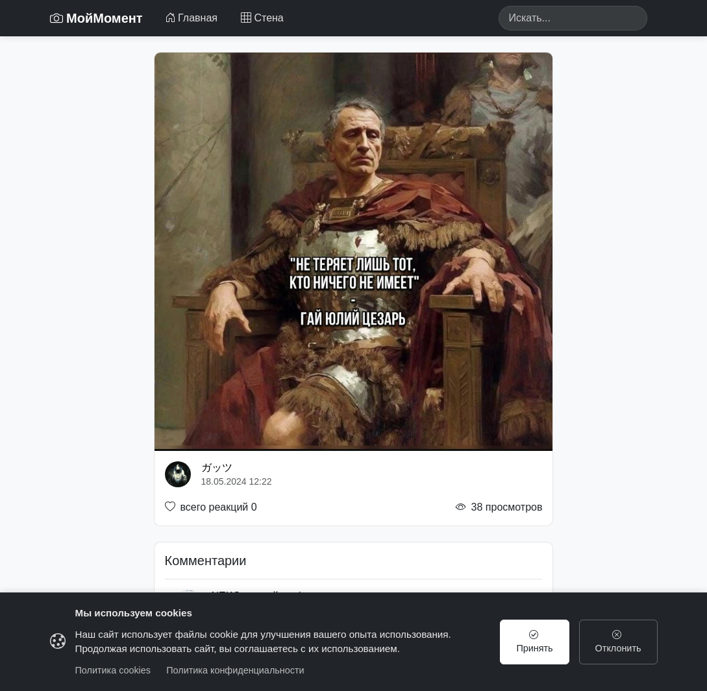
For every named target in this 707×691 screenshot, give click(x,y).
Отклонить (618, 641)
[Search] (573, 18)
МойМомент (96, 18)
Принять (534, 641)
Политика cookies (113, 670)
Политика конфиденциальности (235, 670)
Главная (191, 17)
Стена (262, 17)
